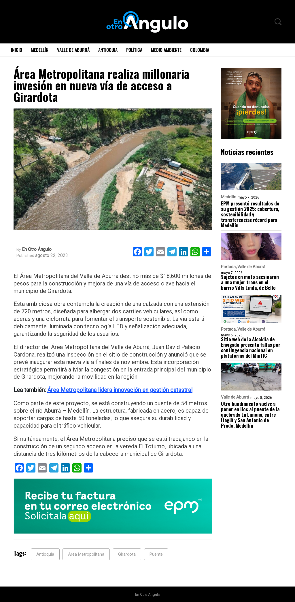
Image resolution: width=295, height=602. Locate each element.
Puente (156, 554)
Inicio (16, 49)
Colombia (199, 49)
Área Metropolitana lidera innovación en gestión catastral (119, 389)
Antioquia (108, 49)
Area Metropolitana (86, 554)
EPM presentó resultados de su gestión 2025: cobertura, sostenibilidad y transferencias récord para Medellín (250, 214)
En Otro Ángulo (37, 249)
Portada (228, 267)
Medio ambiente (166, 49)
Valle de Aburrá (73, 49)
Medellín (39, 49)
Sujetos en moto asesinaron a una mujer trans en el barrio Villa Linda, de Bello (250, 282)
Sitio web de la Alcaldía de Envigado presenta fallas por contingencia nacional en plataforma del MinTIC (250, 347)
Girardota (127, 554)
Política (134, 49)
